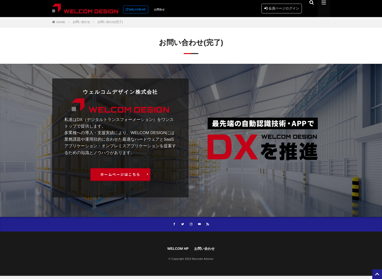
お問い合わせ (81, 22)
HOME (60, 21)
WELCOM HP (176, 251)
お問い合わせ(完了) (110, 22)
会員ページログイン (281, 8)
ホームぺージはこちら (120, 175)
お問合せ (159, 9)
